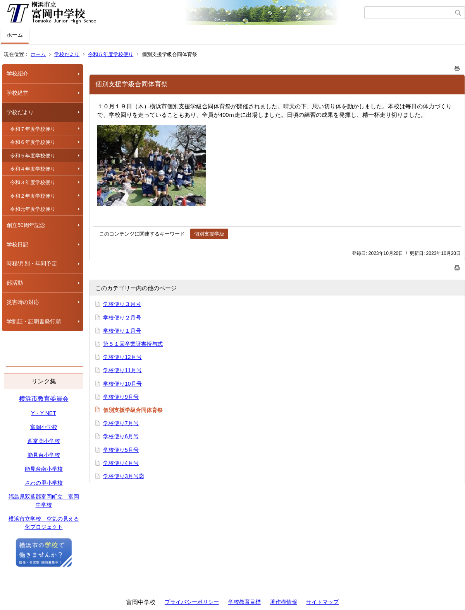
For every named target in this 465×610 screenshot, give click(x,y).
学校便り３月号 (122, 304)
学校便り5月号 (121, 450)
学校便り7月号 (121, 423)
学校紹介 (17, 73)
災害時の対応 (23, 302)
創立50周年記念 (26, 225)
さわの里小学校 (44, 483)
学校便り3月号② (123, 476)
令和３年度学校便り (32, 182)
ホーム (15, 35)
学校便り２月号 (122, 317)
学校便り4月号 (121, 463)
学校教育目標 (244, 602)
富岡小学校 (43, 427)
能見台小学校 (44, 455)
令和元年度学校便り (32, 209)
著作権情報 (283, 602)
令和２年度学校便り (32, 196)
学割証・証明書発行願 (34, 321)
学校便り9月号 (121, 397)
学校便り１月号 (122, 331)
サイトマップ (322, 602)
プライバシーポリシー (192, 602)
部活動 (15, 283)
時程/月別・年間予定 (32, 263)
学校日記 (17, 244)
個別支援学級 (209, 234)
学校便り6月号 (121, 436)
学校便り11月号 (122, 370)
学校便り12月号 (122, 357)
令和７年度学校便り (32, 129)
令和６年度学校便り (32, 142)
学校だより (66, 54)
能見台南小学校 (44, 469)
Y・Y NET (43, 413)
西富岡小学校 (44, 441)
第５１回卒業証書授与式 (133, 344)
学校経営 (17, 93)
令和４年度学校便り (32, 169)
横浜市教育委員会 (44, 398)
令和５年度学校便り (110, 54)
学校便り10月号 (122, 384)
